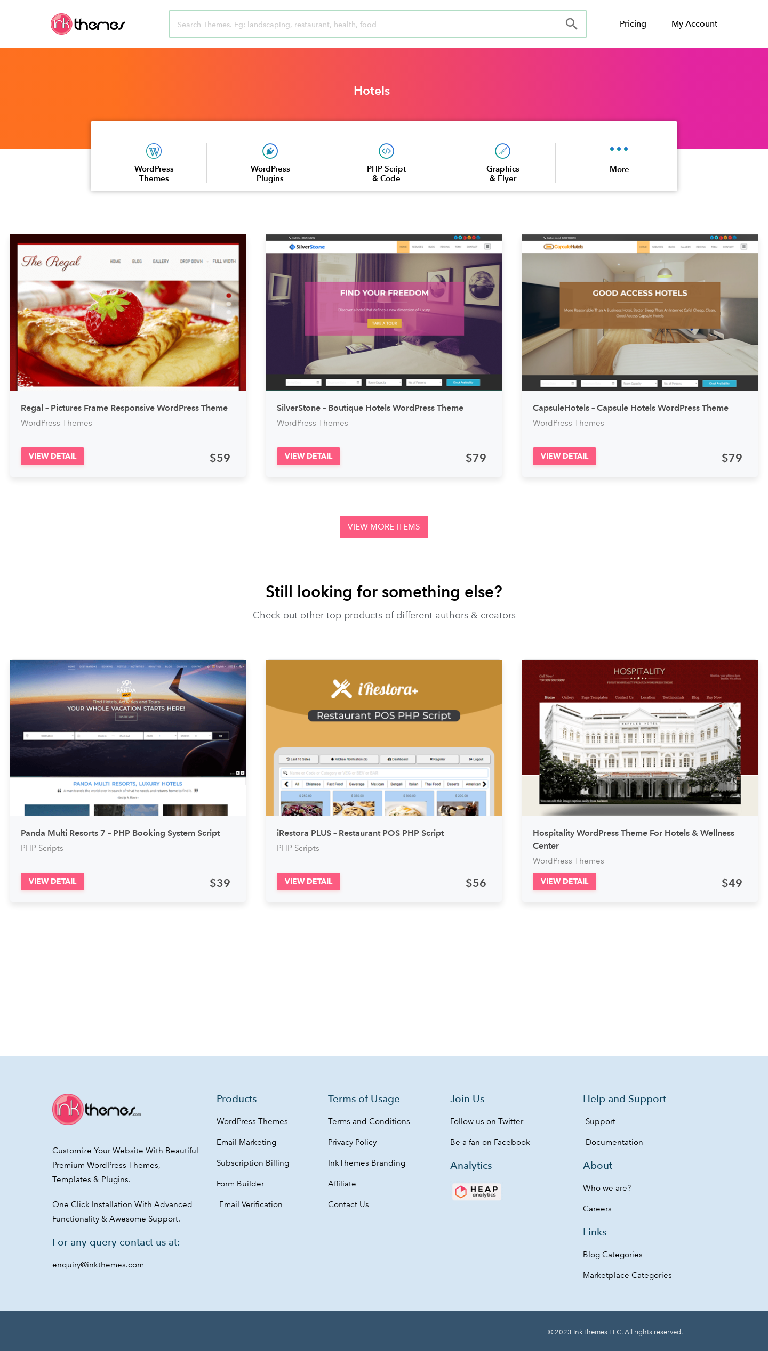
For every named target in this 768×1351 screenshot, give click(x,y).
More (619, 169)
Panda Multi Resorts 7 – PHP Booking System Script (120, 833)
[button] (52, 456)
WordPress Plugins (270, 173)
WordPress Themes (154, 173)
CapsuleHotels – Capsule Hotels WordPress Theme (631, 408)
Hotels (372, 90)
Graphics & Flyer (502, 173)
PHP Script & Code (386, 173)
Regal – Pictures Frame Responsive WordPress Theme (124, 408)
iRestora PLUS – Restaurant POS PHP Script (360, 833)
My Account (694, 24)
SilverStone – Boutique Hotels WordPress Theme (370, 408)
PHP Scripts (42, 848)
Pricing (633, 24)
